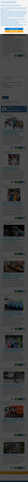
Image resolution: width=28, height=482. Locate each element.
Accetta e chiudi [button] (14, 28)
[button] (9, 2)
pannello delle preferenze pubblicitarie (16, 25)
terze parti (16, 11)
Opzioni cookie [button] (14, 31)
